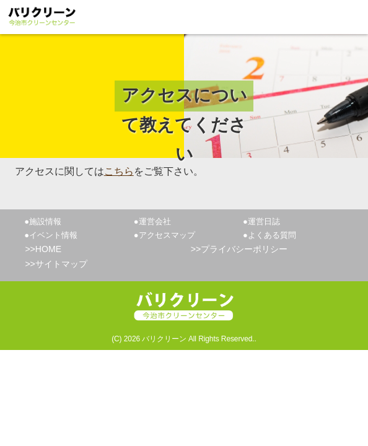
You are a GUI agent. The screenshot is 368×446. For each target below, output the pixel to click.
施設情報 (45, 221)
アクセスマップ (167, 235)
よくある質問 (272, 235)
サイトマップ (61, 264)
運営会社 (155, 221)
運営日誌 (264, 221)
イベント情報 (53, 235)
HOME (48, 249)
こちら (119, 171)
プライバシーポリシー (244, 249)
